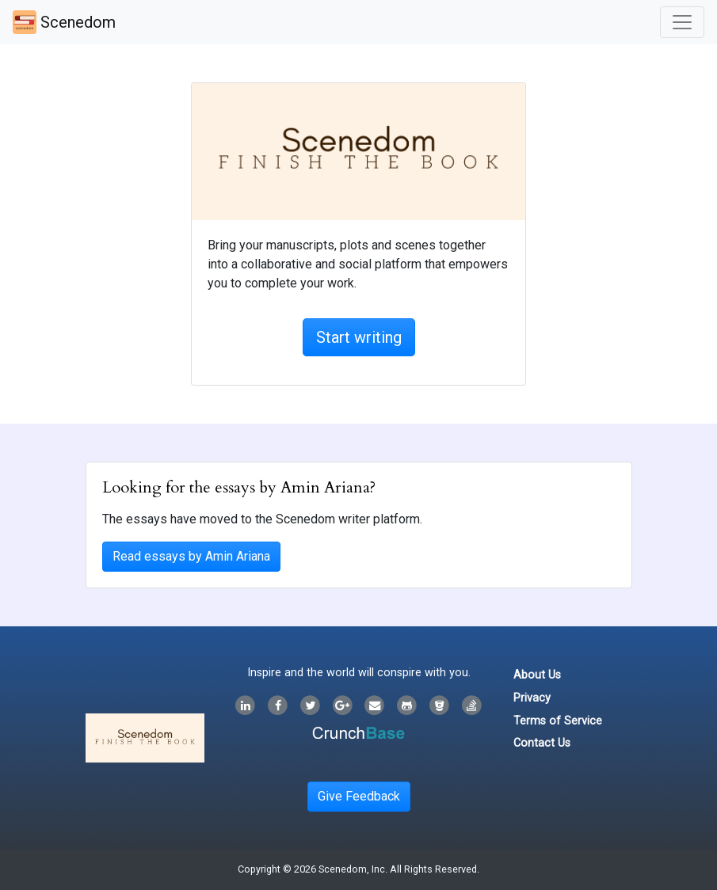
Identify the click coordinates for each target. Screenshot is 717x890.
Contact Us (541, 743)
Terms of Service (557, 721)
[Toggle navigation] (682, 22)
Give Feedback (359, 796)
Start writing (359, 337)
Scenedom (64, 22)
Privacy (532, 698)
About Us (537, 675)
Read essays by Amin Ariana (191, 556)
